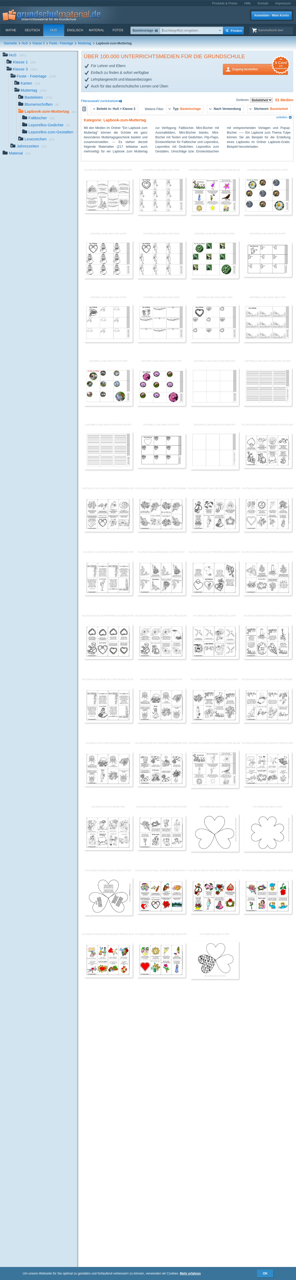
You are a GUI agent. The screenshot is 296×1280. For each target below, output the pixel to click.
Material (96, 30)
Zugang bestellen (260, 69)
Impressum (283, 3)
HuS (53, 30)
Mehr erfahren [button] (190, 1273)
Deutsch (32, 30)
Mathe (10, 30)
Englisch (75, 30)
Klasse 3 (39, 43)
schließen (284, 117)
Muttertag (84, 43)
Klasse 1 (21, 62)
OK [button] (265, 1273)
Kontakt (263, 3)
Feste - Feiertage (61, 43)
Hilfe (247, 3)
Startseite (10, 43)
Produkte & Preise (224, 3)
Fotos (118, 30)
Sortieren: (243, 100)
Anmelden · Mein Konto (271, 15)
